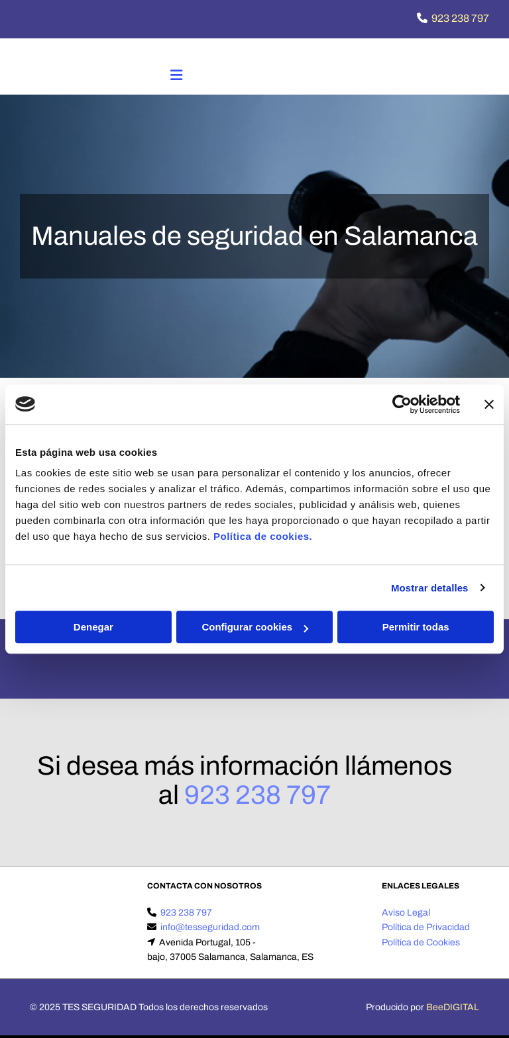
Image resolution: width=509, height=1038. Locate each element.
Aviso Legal (406, 913)
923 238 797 (460, 18)
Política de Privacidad (426, 927)
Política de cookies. (262, 536)
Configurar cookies (254, 626)
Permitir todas (415, 626)
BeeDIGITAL (452, 1007)
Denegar (93, 626)
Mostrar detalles (430, 587)
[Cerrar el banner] (489, 404)
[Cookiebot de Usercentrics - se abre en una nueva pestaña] (402, 404)
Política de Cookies (421, 942)
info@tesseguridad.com (210, 927)
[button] (176, 76)
